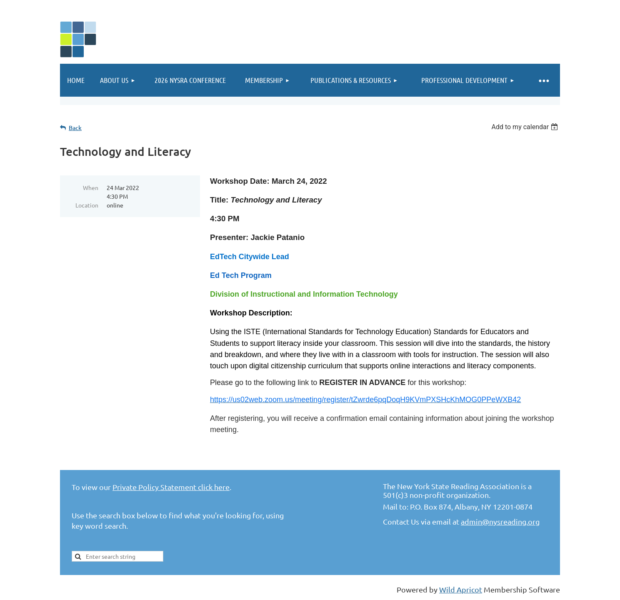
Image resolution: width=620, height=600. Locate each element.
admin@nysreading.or (498, 521)
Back (75, 128)
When (90, 187)
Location (86, 205)
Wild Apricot (460, 589)
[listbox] (525, 127)
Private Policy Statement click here (171, 486)
